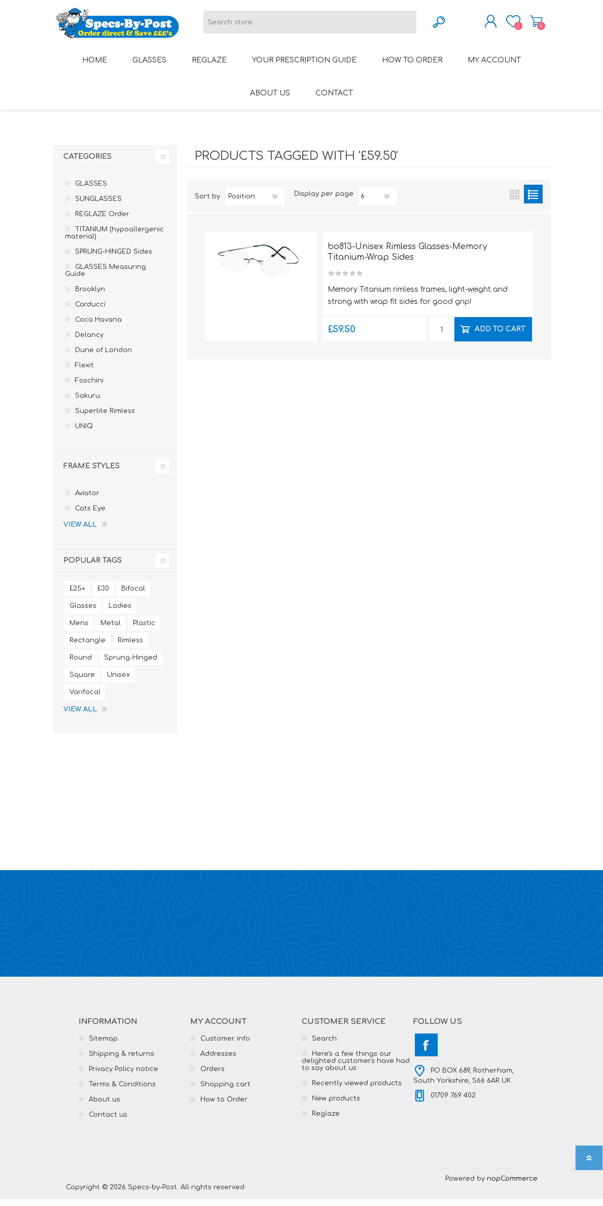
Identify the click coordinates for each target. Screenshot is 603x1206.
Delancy (89, 342)
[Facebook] (426, 1052)
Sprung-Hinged (130, 664)
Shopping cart (526, 25)
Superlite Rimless (105, 418)
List (533, 201)
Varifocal (84, 699)
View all (80, 531)
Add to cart (500, 335)
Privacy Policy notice (123, 1076)
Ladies (120, 612)
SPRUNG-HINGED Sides (113, 258)
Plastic (144, 630)
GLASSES (91, 190)
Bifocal (133, 595)
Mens (78, 630)
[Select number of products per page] (377, 203)
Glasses (82, 612)
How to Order (223, 1106)
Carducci (90, 311)
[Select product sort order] (255, 203)
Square (82, 681)
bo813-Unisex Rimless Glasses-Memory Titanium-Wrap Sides (407, 259)
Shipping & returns (121, 1060)
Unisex (118, 681)
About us (104, 1106)
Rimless (130, 647)
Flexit (84, 372)
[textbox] (309, 25)
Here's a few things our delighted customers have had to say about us (356, 1068)
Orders (212, 1076)
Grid (514, 201)
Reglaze (326, 1120)
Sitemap (103, 1045)
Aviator (87, 500)
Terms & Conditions (122, 1091)
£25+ (77, 595)
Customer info (225, 1045)
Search (324, 1045)
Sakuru (87, 402)
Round (80, 664)
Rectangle (87, 647)
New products (336, 1105)
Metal (110, 630)
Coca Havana (98, 326)
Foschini (89, 387)
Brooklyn (90, 296)
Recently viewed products (357, 1090)
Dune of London (103, 357)
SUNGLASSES (98, 206)
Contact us (108, 1121)
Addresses (218, 1060)
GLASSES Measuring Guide (105, 277)
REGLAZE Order (102, 221)
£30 (103, 595)
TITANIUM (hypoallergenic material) (114, 240)
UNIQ (84, 433)
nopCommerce (512, 1185)
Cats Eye (90, 515)
